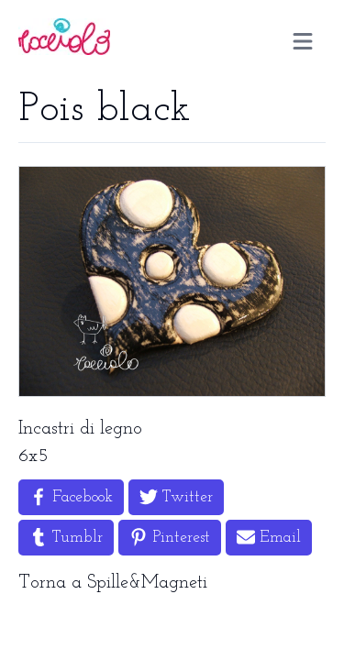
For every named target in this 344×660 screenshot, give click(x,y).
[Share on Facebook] (71, 497)
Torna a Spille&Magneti (112, 583)
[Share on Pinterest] (169, 538)
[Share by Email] (269, 538)
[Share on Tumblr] (66, 538)
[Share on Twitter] (176, 497)
